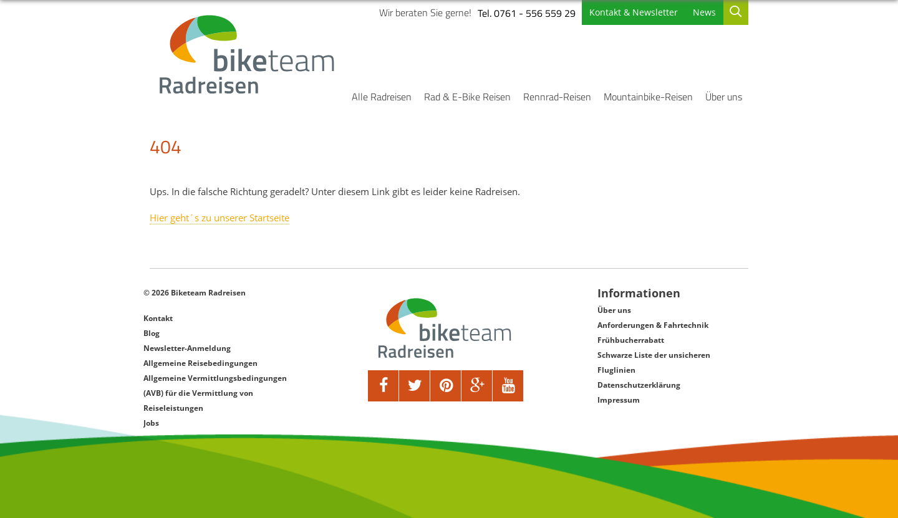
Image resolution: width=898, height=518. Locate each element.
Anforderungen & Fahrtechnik (652, 325)
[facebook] (383, 385)
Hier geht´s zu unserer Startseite (219, 217)
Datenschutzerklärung (638, 385)
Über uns (723, 96)
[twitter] (414, 385)
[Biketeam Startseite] (249, 54)
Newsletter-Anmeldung (187, 348)
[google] (477, 385)
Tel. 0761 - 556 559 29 (527, 13)
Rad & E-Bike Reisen (467, 96)
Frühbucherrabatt (630, 340)
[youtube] (508, 385)
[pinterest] (445, 385)
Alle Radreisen (382, 96)
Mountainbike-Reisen (648, 96)
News (704, 12)
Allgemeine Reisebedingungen (200, 363)
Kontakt (158, 318)
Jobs (151, 423)
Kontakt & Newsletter (633, 12)
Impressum (618, 400)
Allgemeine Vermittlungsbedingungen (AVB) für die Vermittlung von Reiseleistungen (215, 393)
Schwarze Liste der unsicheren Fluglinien (653, 362)
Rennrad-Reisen (557, 96)
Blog (151, 333)
